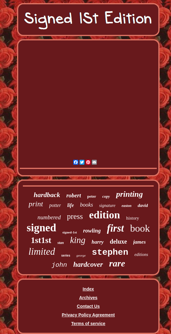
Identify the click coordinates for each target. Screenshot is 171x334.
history (132, 218)
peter (91, 196)
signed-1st (69, 232)
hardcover (88, 264)
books (86, 205)
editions (141, 254)
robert (73, 195)
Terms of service (88, 323)
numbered (49, 217)
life (70, 205)
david (143, 205)
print (36, 204)
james (139, 242)
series (65, 255)
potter (55, 205)
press (75, 216)
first (115, 228)
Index (88, 289)
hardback (47, 195)
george (81, 255)
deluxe (118, 241)
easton (126, 206)
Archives (88, 297)
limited (41, 251)
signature (107, 205)
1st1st (41, 240)
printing (129, 194)
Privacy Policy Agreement (88, 314)
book (140, 228)
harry (98, 242)
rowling (92, 231)
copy (106, 196)
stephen (110, 252)
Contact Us (88, 306)
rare (117, 263)
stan (61, 243)
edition (104, 215)
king (77, 240)
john (59, 265)
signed (41, 228)
